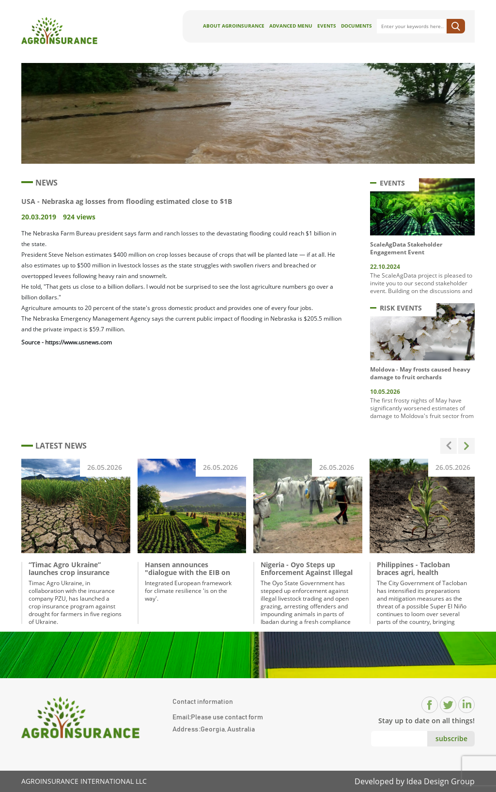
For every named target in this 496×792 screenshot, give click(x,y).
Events (326, 25)
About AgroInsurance (233, 25)
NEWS (39, 182)
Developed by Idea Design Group (415, 781)
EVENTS (387, 182)
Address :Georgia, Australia (213, 729)
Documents (356, 25)
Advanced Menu (290, 25)
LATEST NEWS (54, 445)
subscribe (451, 738)
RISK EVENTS (396, 307)
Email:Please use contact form (217, 717)
